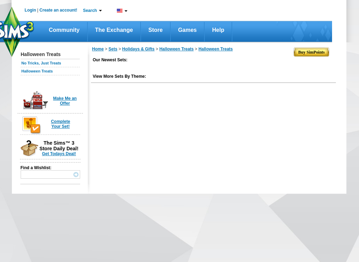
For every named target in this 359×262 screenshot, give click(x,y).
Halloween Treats (37, 71)
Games (187, 30)
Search (90, 10)
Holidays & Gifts (138, 49)
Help (218, 30)
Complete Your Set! (60, 124)
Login (30, 10)
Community (64, 30)
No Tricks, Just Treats (41, 63)
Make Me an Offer (65, 101)
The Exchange (114, 30)
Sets (112, 49)
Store (155, 30)
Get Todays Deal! (59, 153)
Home (98, 49)
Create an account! (58, 10)
